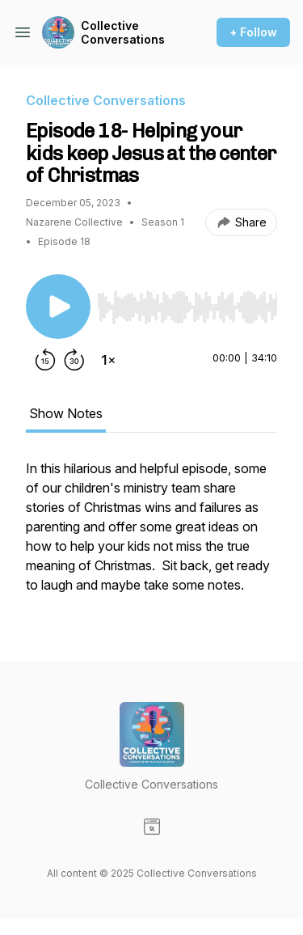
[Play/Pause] (58, 306)
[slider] (187, 307)
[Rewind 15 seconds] (45, 360)
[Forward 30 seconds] (74, 360)
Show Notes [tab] (66, 413)
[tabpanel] (151, 535)
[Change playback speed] (108, 360)
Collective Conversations (123, 33)
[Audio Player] (187, 302)
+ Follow (253, 32)
